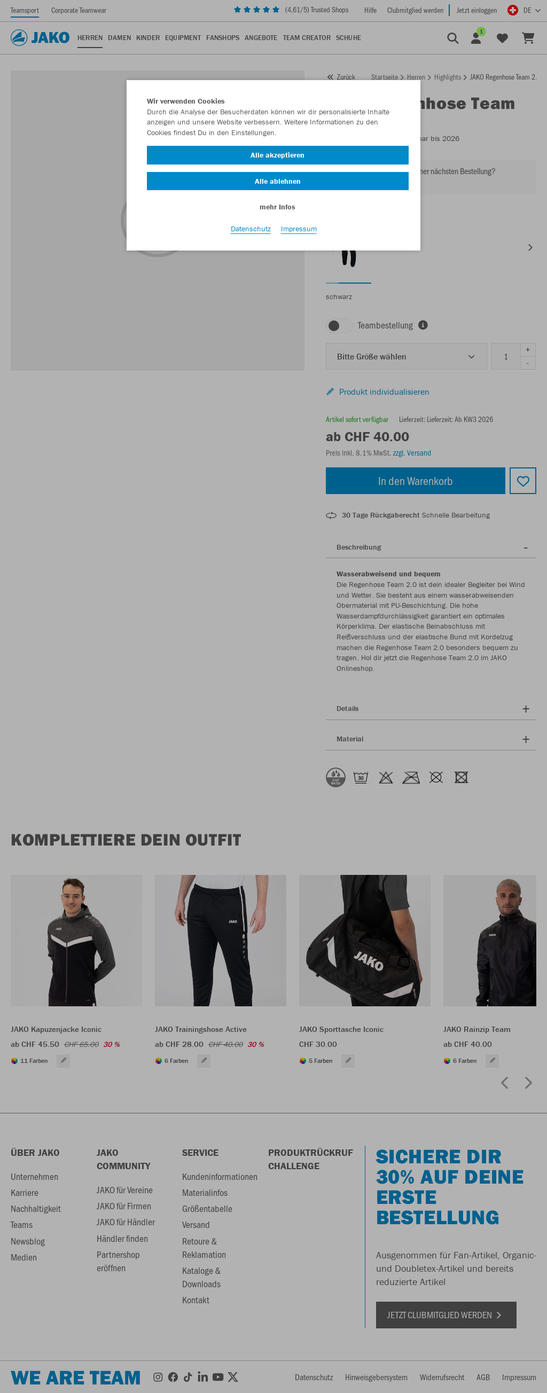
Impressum (299, 230)
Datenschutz (251, 230)
